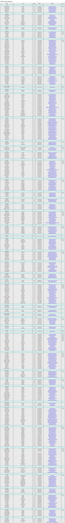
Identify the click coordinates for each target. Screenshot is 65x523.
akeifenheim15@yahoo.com (52, 207)
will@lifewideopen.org (52, 438)
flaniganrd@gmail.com (52, 519)
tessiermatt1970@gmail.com (52, 349)
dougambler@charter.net (52, 262)
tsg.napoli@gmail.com (52, 96)
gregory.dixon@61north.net (52, 8)
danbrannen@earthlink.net (52, 318)
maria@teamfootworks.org (52, 109)
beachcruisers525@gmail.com (52, 290)
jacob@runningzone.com (52, 111)
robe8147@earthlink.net (52, 423)
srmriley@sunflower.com (52, 195)
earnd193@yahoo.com (52, 164)
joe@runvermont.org (52, 490)
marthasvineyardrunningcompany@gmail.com (52, 222)
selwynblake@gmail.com (52, 409)
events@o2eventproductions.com (52, 80)
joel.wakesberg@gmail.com (52, 233)
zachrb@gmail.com (52, 511)
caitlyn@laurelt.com (52, 471)
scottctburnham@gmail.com (52, 357)
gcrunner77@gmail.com (52, 98)
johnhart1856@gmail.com (52, 413)
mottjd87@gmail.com (52, 106)
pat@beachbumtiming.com (52, 114)
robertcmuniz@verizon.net (52, 90)
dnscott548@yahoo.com (52, 41)
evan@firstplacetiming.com (52, 373)
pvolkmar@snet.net (52, 77)
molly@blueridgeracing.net (52, 478)
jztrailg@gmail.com (52, 445)
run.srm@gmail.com (52, 208)
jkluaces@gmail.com (52, 55)
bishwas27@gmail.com (52, 347)
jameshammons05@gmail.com (52, 276)
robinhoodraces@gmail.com (52, 348)
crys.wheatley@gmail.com (52, 201)
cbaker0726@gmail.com (52, 94)
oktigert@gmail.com (52, 375)
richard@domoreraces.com (52, 457)
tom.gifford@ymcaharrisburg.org (52, 391)
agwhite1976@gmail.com (52, 177)
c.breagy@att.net (52, 404)
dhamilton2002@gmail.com (52, 470)
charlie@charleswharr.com (52, 479)
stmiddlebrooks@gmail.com (52, 132)
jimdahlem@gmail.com (52, 232)
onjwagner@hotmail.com (52, 428)
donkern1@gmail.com (52, 240)
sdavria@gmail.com (52, 293)
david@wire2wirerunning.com (52, 131)
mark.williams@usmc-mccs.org (52, 486)
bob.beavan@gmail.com (52, 342)
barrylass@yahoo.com (52, 321)
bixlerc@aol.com (52, 165)
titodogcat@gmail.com (52, 115)
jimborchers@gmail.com (52, 153)
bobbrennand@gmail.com (52, 495)
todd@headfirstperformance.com (52, 199)
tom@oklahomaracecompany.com (52, 376)
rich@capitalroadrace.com (52, 40)
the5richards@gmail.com (52, 514)
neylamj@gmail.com (52, 161)
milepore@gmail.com (52, 218)
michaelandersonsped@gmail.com (52, 289)
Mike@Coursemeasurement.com (52, 355)
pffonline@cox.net (52, 331)
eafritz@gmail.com (52, 20)
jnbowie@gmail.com (52, 16)
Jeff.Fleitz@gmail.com (52, 168)
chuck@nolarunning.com (52, 205)
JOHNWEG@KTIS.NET (52, 271)
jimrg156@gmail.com (52, 76)
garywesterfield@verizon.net (52, 340)
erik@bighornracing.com (52, 70)
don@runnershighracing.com (52, 112)
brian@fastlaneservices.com (52, 461)
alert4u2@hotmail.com (52, 307)
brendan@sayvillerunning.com (52, 341)
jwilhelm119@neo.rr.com (52, 356)
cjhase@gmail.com (52, 456)
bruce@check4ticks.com (52, 257)
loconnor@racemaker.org (52, 183)
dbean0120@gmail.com (52, 387)
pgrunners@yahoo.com (52, 97)
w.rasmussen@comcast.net (52, 163)
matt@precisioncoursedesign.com (52, 319)
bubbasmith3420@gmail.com (52, 374)
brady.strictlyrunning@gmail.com (52, 422)
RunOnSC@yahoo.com (52, 418)
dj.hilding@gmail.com (52, 194)
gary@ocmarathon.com (52, 53)
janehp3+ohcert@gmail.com (52, 354)
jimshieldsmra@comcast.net (52, 110)
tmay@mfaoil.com (52, 269)
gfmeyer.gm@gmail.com (52, 310)
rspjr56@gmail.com (52, 24)
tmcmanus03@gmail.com (52, 481)
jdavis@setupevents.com (52, 411)
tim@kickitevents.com (52, 296)
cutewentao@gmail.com (52, 219)
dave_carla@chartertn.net (52, 427)
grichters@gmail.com (52, 443)
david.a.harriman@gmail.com (52, 180)
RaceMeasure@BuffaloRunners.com (52, 338)
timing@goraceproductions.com (52, 420)
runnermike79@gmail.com (52, 245)
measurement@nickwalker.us (52, 506)
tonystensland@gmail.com (52, 258)
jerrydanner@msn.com (52, 499)
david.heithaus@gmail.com (52, 353)
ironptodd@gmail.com (52, 196)
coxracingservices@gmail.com (52, 454)
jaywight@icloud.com (52, 34)
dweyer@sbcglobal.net (52, 515)
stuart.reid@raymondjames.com (52, 27)
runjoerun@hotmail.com (52, 518)
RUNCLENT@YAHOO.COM (52, 460)
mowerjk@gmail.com (52, 440)
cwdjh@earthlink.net (52, 384)
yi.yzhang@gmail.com (52, 223)
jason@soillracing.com (52, 166)
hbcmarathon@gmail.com (52, 144)
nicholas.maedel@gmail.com (52, 56)
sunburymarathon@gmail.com (52, 366)
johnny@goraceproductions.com (52, 410)
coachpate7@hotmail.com (52, 142)
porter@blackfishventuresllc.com (52, 497)
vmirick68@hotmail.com (52, 275)
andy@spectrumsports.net (52, 43)
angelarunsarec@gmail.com (52, 51)
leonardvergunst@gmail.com (52, 277)
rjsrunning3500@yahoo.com (52, 186)
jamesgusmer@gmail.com (52, 335)
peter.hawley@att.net (52, 79)
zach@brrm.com (52, 167)
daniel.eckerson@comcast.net (52, 315)
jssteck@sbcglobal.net (52, 61)
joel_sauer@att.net (52, 185)
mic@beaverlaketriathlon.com (52, 498)
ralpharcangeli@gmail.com (52, 429)
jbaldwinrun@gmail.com (52, 241)
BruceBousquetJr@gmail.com (52, 78)
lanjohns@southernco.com (52, 21)
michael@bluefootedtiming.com (52, 125)
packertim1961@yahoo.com (52, 299)
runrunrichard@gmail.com (52, 17)
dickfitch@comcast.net (52, 389)
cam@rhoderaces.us (52, 405)
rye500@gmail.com (52, 204)
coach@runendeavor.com (52, 480)
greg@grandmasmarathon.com (52, 255)
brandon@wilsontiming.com (52, 284)
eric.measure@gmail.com (52, 242)
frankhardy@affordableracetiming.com (52, 169)
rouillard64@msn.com (52, 108)
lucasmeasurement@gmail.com (52, 339)
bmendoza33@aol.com (52, 459)
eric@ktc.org (52, 444)
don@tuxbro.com (52, 181)
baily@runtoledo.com (52, 368)
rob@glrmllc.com (52, 244)
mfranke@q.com (52, 147)
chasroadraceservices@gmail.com (52, 419)
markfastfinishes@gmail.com (52, 394)
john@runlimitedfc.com (52, 71)
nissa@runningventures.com (52, 253)
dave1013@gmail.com (52, 9)
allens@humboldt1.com (52, 42)
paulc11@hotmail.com (52, 489)
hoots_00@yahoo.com (52, 170)
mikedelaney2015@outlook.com (52, 254)
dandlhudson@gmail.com (52, 436)
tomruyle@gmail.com (52, 462)
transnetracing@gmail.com (52, 128)
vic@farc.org (52, 475)
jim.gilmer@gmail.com (52, 334)
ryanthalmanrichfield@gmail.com (52, 472)
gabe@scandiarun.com (52, 383)
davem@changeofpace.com (52, 57)
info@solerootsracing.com (52, 139)
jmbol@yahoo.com (52, 15)
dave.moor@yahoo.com (52, 510)
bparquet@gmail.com (52, 298)
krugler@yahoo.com (52, 162)
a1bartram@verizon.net (52, 477)
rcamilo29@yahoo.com (52, 320)
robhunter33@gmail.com (52, 437)
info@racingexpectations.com (52, 176)
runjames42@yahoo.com (52, 99)
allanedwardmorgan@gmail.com (52, 439)
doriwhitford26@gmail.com (52, 507)
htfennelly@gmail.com (52, 126)
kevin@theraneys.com (52, 442)
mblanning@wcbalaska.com (52, 7)
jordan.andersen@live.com (52, 496)
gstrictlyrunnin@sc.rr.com (52, 424)
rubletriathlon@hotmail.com (52, 184)
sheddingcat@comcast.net (52, 215)
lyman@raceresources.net (52, 226)
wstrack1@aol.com (52, 113)
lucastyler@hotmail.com (52, 37)
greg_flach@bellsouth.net (52, 412)
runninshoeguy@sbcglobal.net (52, 60)
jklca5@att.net (52, 19)
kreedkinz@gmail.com (52, 458)
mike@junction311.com (52, 291)
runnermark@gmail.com (52, 239)
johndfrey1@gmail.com (52, 216)
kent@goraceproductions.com (52, 421)
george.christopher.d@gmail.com (52, 217)
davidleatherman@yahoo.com (52, 129)
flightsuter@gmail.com (52, 367)
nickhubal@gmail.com (52, 388)
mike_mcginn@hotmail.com (52, 148)
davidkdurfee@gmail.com (52, 491)
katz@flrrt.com (52, 336)
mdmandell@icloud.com (52, 220)
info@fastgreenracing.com (52, 46)
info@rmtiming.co (52, 69)
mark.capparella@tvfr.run (52, 214)
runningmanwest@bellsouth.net (52, 138)
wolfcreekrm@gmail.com (52, 392)
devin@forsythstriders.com (52, 127)
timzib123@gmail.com (52, 259)
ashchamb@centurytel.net (52, 513)
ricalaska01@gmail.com (52, 6)
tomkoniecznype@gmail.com (52, 182)
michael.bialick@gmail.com (52, 252)
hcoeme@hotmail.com (52, 263)
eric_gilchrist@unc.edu (52, 295)
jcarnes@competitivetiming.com (52, 280)
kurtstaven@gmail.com (52, 221)
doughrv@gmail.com (52, 206)
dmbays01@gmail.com (52, 430)
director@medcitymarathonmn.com (52, 256)
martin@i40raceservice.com (52, 371)
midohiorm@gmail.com (52, 365)
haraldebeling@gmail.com (52, 143)
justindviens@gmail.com (52, 73)
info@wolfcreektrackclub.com (52, 400)
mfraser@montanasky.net (52, 281)
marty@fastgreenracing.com (52, 58)
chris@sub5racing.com (52, 314)
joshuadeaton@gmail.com (52, 124)
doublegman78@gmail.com (52, 390)
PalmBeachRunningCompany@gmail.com (52, 107)
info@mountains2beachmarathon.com (52, 54)
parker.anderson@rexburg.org (52, 152)
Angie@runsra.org (52, 52)
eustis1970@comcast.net (52, 492)
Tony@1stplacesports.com (52, 95)
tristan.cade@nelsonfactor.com (52, 311)
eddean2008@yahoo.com (52, 274)
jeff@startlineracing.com (52, 35)
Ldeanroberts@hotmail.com (52, 200)
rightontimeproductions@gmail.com (52, 297)
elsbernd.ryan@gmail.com (52, 149)
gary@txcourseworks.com (52, 452)
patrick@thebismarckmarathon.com (52, 306)
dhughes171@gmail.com (52, 337)
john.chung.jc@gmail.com (52, 453)
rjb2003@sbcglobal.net (52, 44)
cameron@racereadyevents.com (52, 18)
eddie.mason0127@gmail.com (52, 22)
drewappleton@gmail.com (52, 403)
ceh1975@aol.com (52, 393)
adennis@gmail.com (52, 455)
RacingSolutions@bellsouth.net (52, 123)
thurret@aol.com (52, 87)
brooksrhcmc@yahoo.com (52, 243)
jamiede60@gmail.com (52, 45)
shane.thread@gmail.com (52, 187)
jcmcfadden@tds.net (52, 512)
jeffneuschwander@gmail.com (52, 270)
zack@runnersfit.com (52, 130)
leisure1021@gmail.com (52, 23)
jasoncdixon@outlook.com (52, 372)
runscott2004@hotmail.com (52, 236)
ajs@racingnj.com (52, 91)
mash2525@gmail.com (52, 364)
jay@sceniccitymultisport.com (52, 441)
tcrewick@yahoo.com (52, 59)
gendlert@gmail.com (52, 36)
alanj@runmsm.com (52, 100)
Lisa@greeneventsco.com (52, 72)
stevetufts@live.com (52, 350)
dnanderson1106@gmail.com (52, 476)
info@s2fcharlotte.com (52, 294)
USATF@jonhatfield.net (52, 500)
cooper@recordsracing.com (52, 292)
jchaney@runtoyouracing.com (52, 358)
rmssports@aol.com (52, 408)
